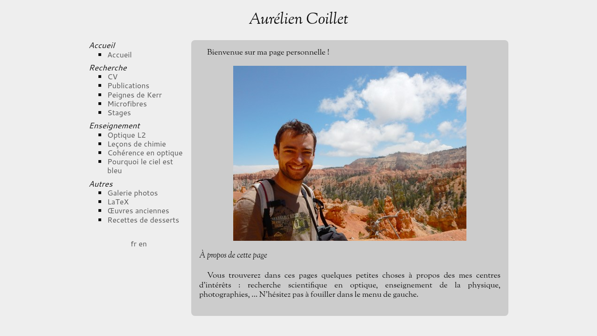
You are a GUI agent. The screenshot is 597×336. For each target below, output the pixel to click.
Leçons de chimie (136, 143)
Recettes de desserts (143, 219)
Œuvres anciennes (138, 210)
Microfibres (127, 103)
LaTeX (118, 201)
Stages (119, 112)
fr (134, 243)
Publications (128, 85)
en (143, 243)
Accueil (119, 54)
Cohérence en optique (145, 152)
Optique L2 (126, 134)
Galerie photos (132, 192)
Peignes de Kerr (134, 94)
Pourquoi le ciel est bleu (140, 165)
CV (112, 76)
